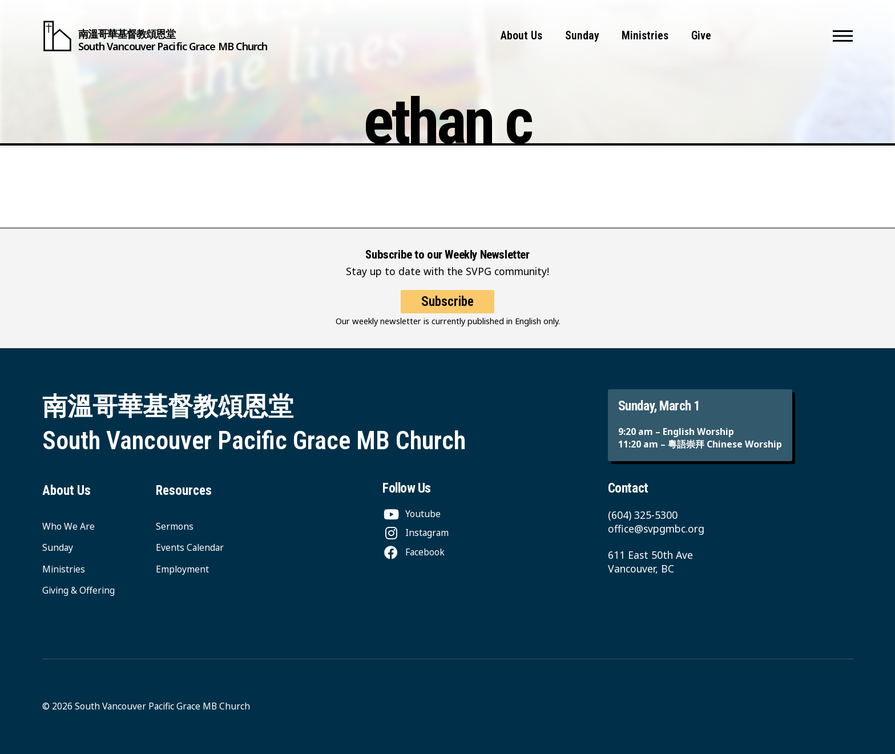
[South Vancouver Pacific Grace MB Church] (155, 36)
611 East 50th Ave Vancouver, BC (650, 561)
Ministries (645, 35)
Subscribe (447, 301)
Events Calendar (190, 547)
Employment (182, 569)
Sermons (174, 526)
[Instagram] (415, 532)
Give (701, 35)
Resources (184, 490)
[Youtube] (411, 513)
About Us (521, 35)
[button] (843, 36)
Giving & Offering (78, 590)
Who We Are (68, 526)
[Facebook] (413, 552)
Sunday (582, 35)
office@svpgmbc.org (656, 528)
